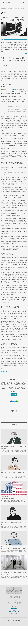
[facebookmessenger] (13, 401)
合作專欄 (2, 445)
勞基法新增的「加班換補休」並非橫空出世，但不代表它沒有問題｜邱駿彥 (17, 8)
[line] (17, 401)
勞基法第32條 (16, 89)
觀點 (5, 8)
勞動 (18, 73)
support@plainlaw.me (14, 614)
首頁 (2, 8)
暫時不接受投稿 (14, 608)
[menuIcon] (26, 2)
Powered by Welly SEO (14, 623)
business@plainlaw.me (14, 611)
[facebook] (11, 401)
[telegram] (15, 401)
